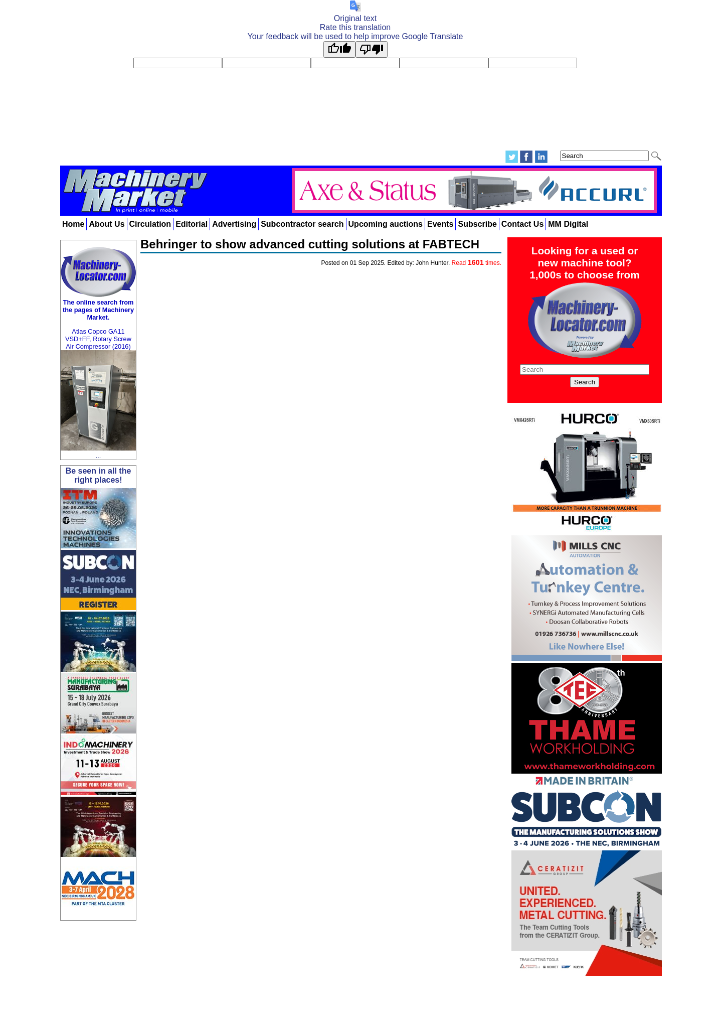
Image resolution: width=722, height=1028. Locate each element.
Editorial (191, 224)
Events (440, 224)
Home (73, 224)
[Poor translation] (371, 49)
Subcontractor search (302, 224)
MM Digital (568, 224)
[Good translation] (339, 49)
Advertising (234, 224)
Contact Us (522, 224)
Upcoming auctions (385, 224)
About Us (106, 224)
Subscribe (477, 224)
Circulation (150, 224)
